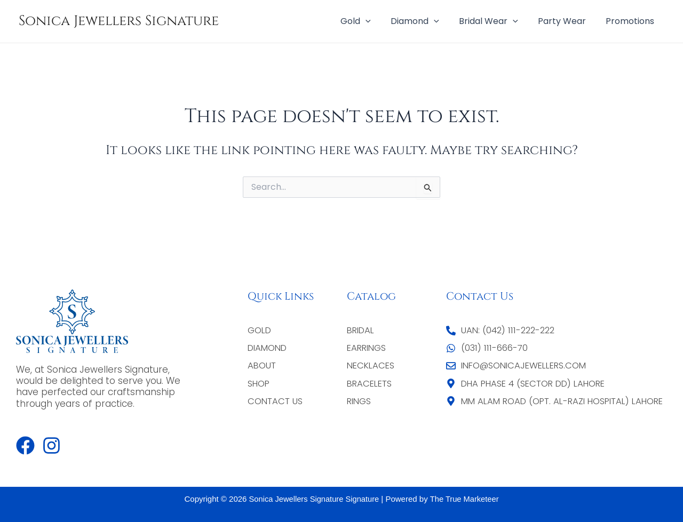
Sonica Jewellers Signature (119, 21)
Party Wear (566, 21)
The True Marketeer (466, 498)
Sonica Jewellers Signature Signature (313, 498)
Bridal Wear (495, 21)
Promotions (631, 21)
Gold (368, 21)
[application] (378, 21)
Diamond (425, 21)
